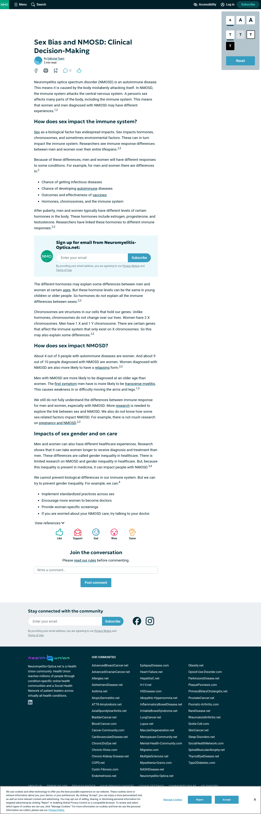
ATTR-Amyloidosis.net (107, 704)
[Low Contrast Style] (240, 34)
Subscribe (248, 4)
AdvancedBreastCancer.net (110, 665)
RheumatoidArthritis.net (204, 717)
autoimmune (87, 188)
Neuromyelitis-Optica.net (156, 776)
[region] (130, 800)
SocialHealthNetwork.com (206, 743)
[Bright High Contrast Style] (251, 34)
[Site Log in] (227, 4)
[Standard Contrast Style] (230, 34)
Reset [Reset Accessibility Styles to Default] (240, 61)
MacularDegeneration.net (157, 730)
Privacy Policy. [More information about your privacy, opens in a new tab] (57, 810)
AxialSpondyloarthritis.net (109, 711)
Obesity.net (195, 665)
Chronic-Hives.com (104, 750)
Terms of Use (64, 270)
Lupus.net (146, 724)
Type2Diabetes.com (201, 763)
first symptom (66, 384)
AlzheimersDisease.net (107, 685)
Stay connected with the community (65, 611)
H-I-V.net (145, 685)
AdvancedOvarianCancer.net (111, 672)
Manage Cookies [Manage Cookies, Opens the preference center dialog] (172, 799)
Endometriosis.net (104, 776)
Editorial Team (55, 58)
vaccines (100, 195)
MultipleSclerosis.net (154, 756)
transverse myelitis (140, 384)
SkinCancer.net (198, 730)
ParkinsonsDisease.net (203, 678)
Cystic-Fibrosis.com (105, 769)
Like (57, 534)
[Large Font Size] (240, 20)
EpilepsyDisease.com (154, 665)
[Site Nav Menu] (20, 4)
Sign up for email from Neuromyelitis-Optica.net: (96, 245)
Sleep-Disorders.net (201, 737)
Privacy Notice (131, 265)
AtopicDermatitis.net (105, 698)
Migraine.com (149, 750)
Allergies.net (100, 678)
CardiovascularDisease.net (110, 737)
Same (130, 534)
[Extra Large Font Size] (251, 20)
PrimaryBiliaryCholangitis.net (208, 691)
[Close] (255, 799)
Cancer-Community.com (108, 730)
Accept (227, 799)
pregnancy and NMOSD (57, 423)
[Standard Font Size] (230, 20)
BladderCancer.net (104, 717)
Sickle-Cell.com (198, 724)
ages (67, 290)
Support (76, 534)
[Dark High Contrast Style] (230, 46)
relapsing (102, 367)
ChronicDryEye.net (104, 743)
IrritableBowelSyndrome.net (158, 711)
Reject (199, 799)
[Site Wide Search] (38, 4)
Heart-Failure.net (151, 672)
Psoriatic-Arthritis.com (203, 704)
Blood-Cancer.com (104, 724)
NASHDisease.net (152, 769)
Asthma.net (99, 691)
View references (49, 523)
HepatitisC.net (149, 678)
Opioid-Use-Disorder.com (205, 672)
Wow (112, 534)
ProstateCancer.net (201, 698)
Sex (37, 132)
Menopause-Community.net (158, 737)
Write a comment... (51, 570)
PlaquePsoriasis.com (202, 685)
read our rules (85, 560)
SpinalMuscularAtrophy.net (206, 750)
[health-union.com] (49, 657)
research (123, 405)
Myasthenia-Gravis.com (156, 763)
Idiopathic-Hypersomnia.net (158, 698)
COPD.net (98, 763)
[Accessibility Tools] (205, 4)
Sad (94, 534)
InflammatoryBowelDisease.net (161, 704)
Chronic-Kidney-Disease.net (110, 756)
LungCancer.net (150, 717)
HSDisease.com (150, 691)
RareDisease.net (199, 711)
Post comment (96, 583)
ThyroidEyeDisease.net (203, 756)
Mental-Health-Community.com (161, 743)
